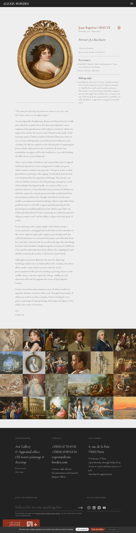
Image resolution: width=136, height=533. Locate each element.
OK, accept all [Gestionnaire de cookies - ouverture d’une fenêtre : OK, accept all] (82, 529)
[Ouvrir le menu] (131, 3)
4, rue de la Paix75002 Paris (98, 449)
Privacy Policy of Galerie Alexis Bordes (48, 513)
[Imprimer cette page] (119, 29)
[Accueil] (34, 4)
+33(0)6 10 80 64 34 (64, 452)
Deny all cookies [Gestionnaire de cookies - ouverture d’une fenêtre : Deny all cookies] (97, 529)
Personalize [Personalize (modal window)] (112, 529)
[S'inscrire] (80, 508)
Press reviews (20, 468)
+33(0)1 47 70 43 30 (64, 446)
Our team (19, 472)
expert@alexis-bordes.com (61, 459)
